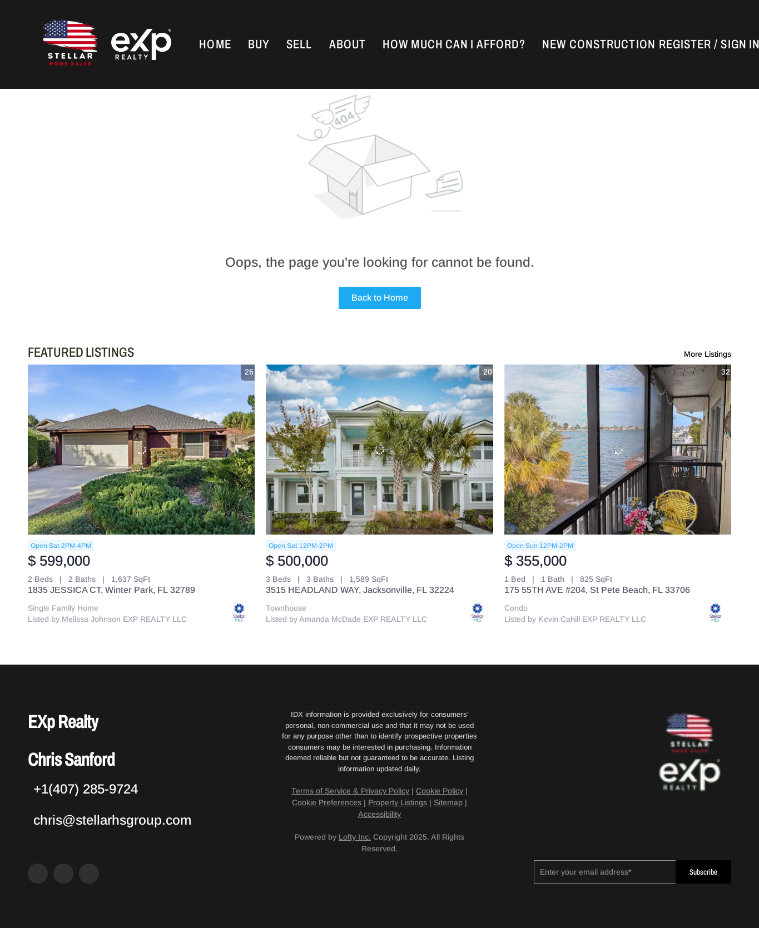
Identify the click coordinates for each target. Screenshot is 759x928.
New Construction (599, 44)
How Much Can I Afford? (454, 44)
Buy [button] (259, 44)
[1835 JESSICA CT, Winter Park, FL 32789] (141, 450)
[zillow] (63, 874)
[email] (605, 872)
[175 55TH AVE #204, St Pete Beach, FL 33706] (617, 450)
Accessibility (379, 814)
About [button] (347, 44)
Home (215, 44)
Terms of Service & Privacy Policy (350, 790)
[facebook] (38, 874)
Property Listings (397, 802)
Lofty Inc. (355, 836)
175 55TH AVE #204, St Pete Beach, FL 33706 (597, 590)
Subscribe (703, 872)
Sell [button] (299, 44)
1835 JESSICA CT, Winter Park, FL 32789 (111, 590)
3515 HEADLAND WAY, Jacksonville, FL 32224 (360, 590)
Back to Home (379, 297)
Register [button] (685, 44)
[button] (69, 44)
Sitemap (448, 802)
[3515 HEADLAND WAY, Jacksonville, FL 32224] (379, 450)
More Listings (707, 354)
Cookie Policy (439, 790)
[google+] (89, 874)
